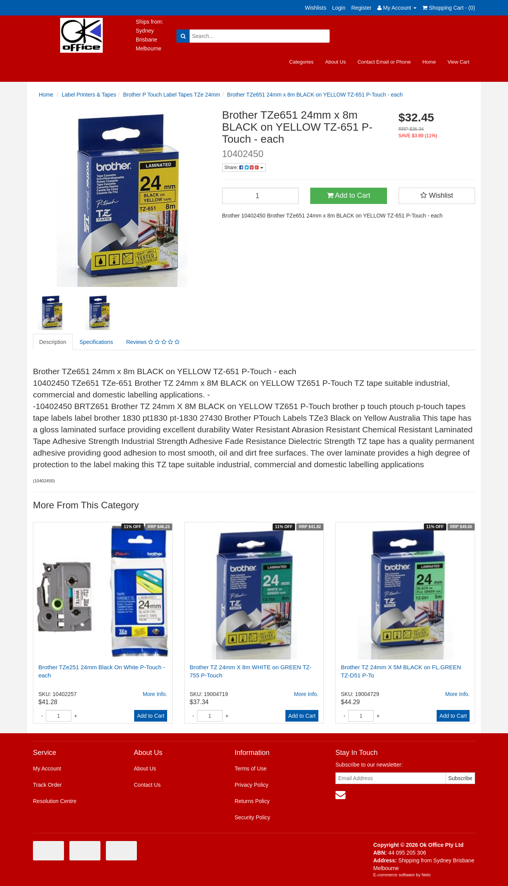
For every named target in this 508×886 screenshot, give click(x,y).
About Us (335, 62)
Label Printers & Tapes (89, 95)
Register (361, 8)
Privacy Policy (251, 785)
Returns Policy (252, 801)
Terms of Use (250, 768)
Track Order (47, 785)
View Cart (458, 62)
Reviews (152, 342)
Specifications (96, 342)
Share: (244, 167)
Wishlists (315, 8)
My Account (47, 768)
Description (52, 342)
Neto (426, 874)
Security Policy (252, 817)
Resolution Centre (54, 801)
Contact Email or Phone (384, 62)
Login (338, 8)
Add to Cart (348, 195)
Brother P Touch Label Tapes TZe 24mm (171, 95)
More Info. (155, 694)
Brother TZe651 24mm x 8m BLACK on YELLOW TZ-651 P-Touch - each (315, 95)
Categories (301, 62)
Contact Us (147, 785)
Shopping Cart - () (448, 8)
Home (429, 62)
